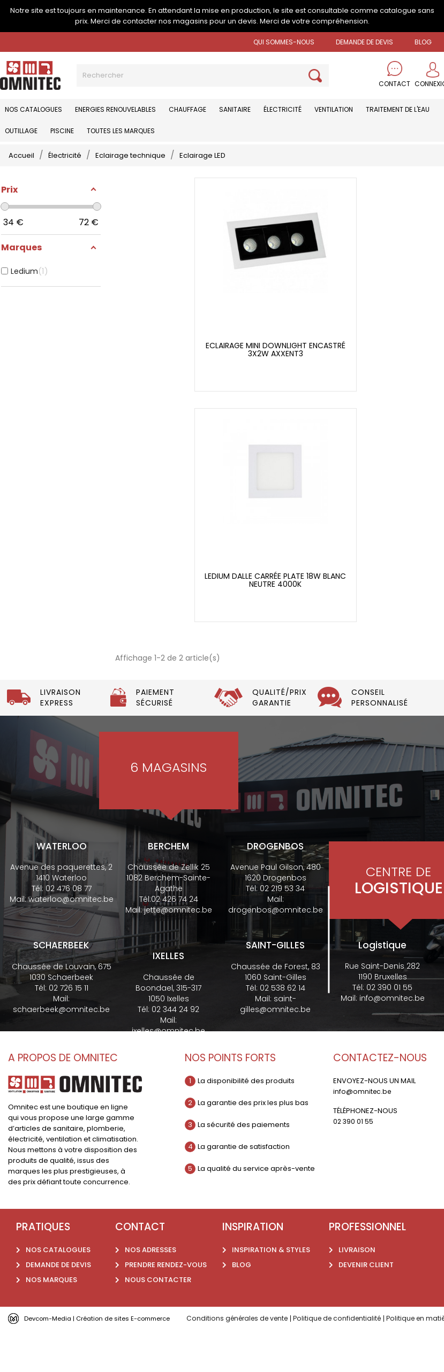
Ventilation (333, 109)
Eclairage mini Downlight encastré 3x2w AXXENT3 (275, 350)
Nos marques (51, 1280)
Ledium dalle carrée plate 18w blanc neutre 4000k (275, 580)
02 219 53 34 (282, 888)
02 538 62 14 (282, 988)
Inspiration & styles (271, 1250)
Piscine (62, 130)
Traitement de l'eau (398, 109)
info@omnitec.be (392, 998)
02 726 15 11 (68, 988)
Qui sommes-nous (283, 42)
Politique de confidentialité (346, 1318)
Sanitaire (235, 109)
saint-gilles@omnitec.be (275, 1004)
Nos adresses (150, 1250)
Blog (241, 1265)
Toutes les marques (121, 130)
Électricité (283, 109)
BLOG (423, 42)
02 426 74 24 (174, 899)
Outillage (21, 130)
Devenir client (366, 1265)
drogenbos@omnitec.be (275, 910)
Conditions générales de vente (240, 1318)
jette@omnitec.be (178, 910)
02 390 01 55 (389, 987)
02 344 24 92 (175, 1009)
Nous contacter (158, 1280)
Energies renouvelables (115, 109)
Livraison (356, 1250)
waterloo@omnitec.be (71, 899)
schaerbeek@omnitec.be (61, 1009)
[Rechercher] (203, 75)
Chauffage (187, 109)
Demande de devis (364, 42)
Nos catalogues (33, 109)
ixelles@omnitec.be (168, 1030)
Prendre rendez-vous (166, 1265)
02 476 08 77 (69, 888)
